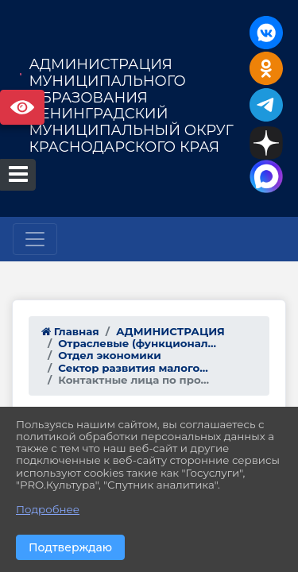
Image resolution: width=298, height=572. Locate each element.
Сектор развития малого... (132, 367)
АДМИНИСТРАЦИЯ (170, 331)
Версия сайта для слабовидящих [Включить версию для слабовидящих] (22, 107)
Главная (70, 331)
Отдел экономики (109, 355)
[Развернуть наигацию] (35, 239)
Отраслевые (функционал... (137, 343)
